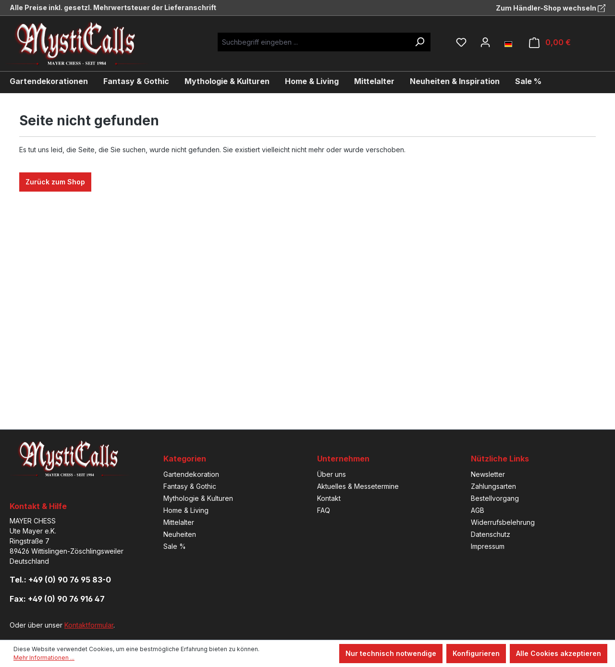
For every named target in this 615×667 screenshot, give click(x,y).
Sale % (174, 546)
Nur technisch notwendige (390, 653)
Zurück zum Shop (55, 182)
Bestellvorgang (495, 498)
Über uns (331, 474)
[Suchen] (419, 42)
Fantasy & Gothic (189, 486)
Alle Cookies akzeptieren (558, 653)
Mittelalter (178, 522)
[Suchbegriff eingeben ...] (313, 42)
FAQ (323, 510)
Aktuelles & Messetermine (358, 486)
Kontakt (329, 498)
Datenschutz (490, 534)
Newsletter (488, 474)
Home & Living (186, 510)
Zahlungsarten (493, 486)
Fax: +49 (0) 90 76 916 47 (57, 599)
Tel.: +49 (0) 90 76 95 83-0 (60, 579)
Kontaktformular (88, 625)
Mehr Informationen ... (43, 657)
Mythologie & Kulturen (198, 498)
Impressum (487, 546)
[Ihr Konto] (485, 42)
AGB (477, 510)
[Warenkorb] (550, 42)
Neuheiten (179, 534)
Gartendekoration (191, 474)
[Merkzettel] (461, 42)
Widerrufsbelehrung (503, 522)
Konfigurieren (476, 653)
